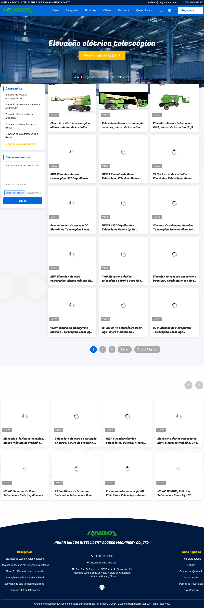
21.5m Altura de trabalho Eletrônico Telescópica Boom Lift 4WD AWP (172, 176)
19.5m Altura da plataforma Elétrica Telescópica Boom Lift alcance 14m (71, 330)
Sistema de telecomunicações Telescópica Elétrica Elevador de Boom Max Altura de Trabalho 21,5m (173, 227)
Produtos (90, 10)
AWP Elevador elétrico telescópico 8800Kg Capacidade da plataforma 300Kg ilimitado (123, 279)
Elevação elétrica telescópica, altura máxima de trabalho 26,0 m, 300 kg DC (70, 125)
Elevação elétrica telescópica (20, 143)
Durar (124, 349)
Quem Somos (144, 10)
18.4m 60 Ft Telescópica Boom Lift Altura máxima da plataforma (122, 330)
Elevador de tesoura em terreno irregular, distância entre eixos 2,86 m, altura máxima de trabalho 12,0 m (174, 279)
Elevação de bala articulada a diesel (20, 126)
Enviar (23, 200)
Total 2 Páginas (147, 349)
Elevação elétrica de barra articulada (19, 116)
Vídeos (107, 10)
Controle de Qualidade (191, 571)
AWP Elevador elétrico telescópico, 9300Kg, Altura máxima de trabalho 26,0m (69, 176)
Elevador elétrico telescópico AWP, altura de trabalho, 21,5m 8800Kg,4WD (174, 125)
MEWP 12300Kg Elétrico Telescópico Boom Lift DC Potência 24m (119, 227)
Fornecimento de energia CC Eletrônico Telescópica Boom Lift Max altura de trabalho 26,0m (69, 227)
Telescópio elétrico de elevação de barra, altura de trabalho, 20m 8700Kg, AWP (123, 125)
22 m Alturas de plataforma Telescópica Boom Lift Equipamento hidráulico (172, 330)
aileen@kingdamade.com (163, 2)
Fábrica (191, 565)
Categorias (71, 10)
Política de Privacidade (191, 583)
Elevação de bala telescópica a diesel (21, 136)
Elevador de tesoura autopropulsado (16, 96)
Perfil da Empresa (191, 558)
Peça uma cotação (192, 10)
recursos (124, 10)
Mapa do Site (191, 577)
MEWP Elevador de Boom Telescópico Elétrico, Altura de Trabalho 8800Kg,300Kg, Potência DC (122, 176)
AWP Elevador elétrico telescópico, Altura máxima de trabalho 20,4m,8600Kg (70, 279)
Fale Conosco (191, 590)
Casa (55, 10)
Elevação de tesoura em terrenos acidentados (22, 106)
